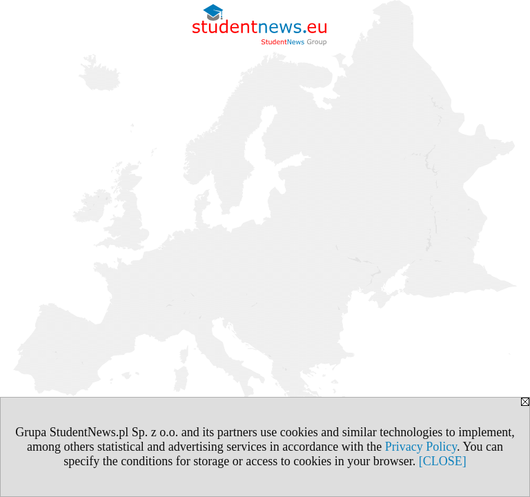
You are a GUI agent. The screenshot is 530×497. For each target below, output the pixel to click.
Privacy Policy (421, 447)
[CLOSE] (443, 461)
